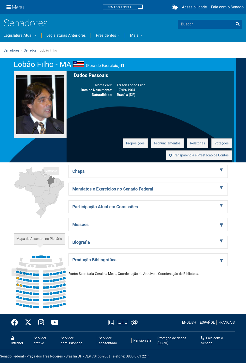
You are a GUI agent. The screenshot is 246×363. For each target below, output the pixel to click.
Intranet (17, 340)
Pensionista (142, 341)
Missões (80, 224)
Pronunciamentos (167, 143)
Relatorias (197, 143)
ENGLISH (189, 323)
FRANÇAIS (226, 323)
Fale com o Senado (227, 7)
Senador (30, 50)
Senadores (26, 23)
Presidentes (106, 35)
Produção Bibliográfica (94, 259)
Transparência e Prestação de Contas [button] (199, 155)
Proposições (135, 143)
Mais (134, 35)
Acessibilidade (194, 7)
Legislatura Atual (18, 35)
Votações (222, 143)
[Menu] (15, 7)
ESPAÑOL (207, 323)
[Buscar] (237, 24)
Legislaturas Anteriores (66, 35)
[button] (176, 7)
